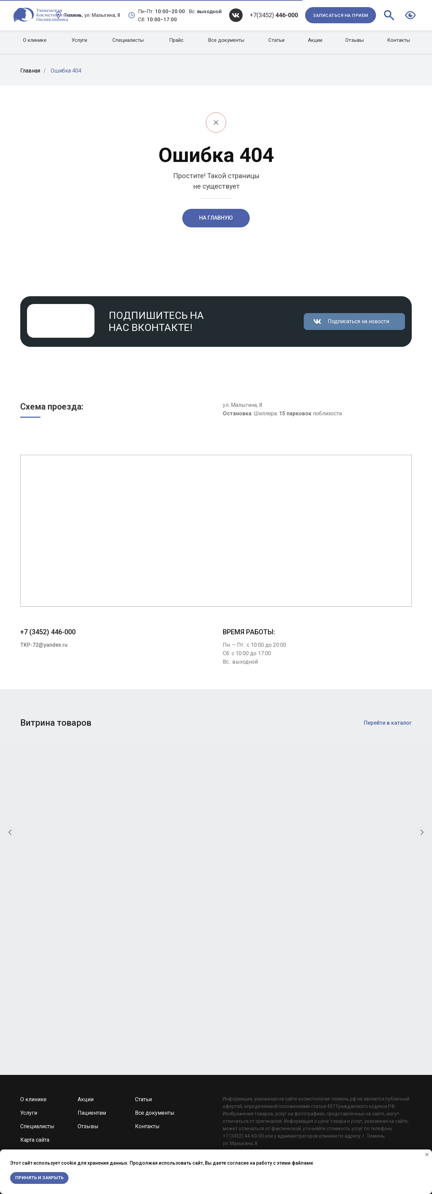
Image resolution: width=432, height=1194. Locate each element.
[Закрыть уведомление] (427, 1154)
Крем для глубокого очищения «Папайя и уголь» (260, 879)
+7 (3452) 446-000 (48, 632)
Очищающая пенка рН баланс (56, 876)
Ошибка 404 (66, 70)
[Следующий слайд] (422, 818)
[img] (236, 15)
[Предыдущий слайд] (10, 818)
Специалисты (37, 966)
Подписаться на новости (358, 321)
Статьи (143, 939)
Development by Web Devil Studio (279, 1021)
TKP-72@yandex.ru (44, 645)
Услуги (28, 953)
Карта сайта (34, 980)
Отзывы (88, 966)
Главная (30, 70)
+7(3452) (274, 15)
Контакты (147, 966)
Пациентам (92, 953)
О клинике (33, 939)
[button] (340, 15)
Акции (85, 939)
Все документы (154, 953)
